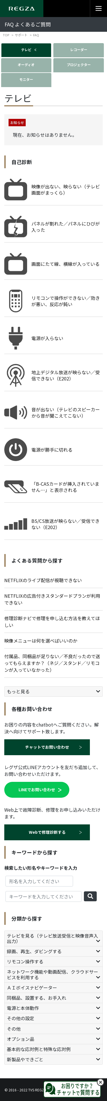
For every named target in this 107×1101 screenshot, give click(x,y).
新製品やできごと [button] (25, 1059)
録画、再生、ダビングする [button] (34, 951)
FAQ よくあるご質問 (28, 24)
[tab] (53, 692)
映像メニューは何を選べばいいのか (40, 640)
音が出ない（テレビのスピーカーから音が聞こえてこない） (65, 412)
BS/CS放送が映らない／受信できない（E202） (65, 523)
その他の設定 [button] (20, 1018)
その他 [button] (14, 1028)
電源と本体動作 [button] (23, 1008)
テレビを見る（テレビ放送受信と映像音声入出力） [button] (52, 938)
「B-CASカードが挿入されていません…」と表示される (65, 486)
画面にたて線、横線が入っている (65, 263)
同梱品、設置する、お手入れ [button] (36, 997)
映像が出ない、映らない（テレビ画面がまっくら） (65, 189)
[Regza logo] (21, 8)
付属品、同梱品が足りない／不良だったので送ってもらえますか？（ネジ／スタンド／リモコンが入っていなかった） (52, 663)
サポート (21, 35)
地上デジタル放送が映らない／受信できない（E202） (65, 375)
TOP (6, 35)
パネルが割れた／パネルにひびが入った (65, 226)
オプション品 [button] (20, 1038)
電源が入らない (47, 338)
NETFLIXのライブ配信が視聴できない (43, 580)
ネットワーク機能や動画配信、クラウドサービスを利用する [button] (52, 974)
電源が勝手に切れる (51, 449)
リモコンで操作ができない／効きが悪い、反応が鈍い (65, 301)
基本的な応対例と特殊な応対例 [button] (39, 1049)
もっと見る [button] (18, 691)
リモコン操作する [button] (25, 961)
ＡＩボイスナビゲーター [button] (32, 987)
